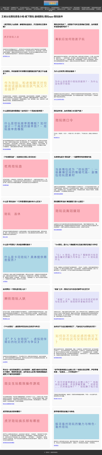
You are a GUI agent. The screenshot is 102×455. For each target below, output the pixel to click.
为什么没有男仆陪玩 (59, 99)
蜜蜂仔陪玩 (29, 9)
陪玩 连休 (5, 237)
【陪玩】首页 (5, 7)
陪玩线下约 (21, 9)
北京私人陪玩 (34, 7)
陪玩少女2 (13, 9)
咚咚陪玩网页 (76, 9)
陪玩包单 (6, 9)
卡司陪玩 (5, 281)
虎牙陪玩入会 (6, 56)
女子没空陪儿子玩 (38, 9)
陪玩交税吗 (77, 7)
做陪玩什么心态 (61, 9)
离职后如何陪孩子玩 (59, 63)
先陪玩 (69, 9)
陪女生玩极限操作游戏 (8, 403)
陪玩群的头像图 (86, 7)
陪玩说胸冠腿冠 (58, 229)
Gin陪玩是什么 (57, 272)
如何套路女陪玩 (58, 357)
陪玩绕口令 (57, 137)
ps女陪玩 (5, 362)
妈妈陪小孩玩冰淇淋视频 (88, 9)
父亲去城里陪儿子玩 (67, 7)
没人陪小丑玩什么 (24, 7)
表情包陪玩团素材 (58, 193)
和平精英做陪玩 (55, 7)
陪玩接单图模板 (7, 149)
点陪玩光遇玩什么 (44, 7)
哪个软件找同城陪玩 (50, 9)
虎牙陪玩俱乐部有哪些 (8, 442)
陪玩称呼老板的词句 (59, 318)
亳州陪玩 (56, 445)
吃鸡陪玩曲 (6, 185)
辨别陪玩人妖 (6, 318)
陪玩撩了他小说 (58, 398)
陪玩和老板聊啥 (7, 103)
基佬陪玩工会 (14, 7)
